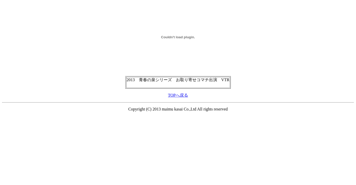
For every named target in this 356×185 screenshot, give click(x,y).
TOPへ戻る (178, 95)
